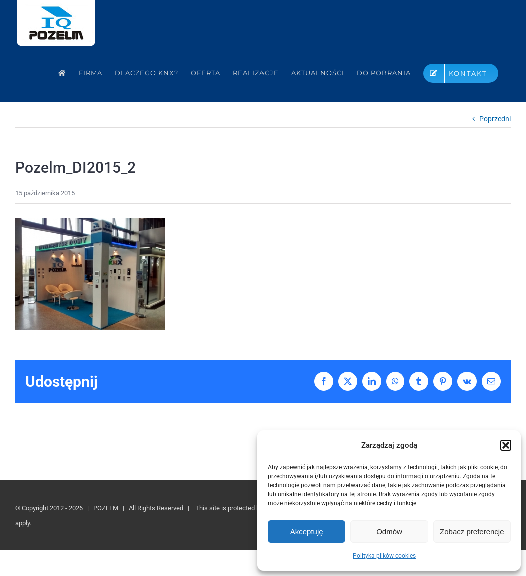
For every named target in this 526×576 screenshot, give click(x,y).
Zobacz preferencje (472, 531)
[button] (506, 445)
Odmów (389, 531)
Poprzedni (495, 119)
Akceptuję (306, 531)
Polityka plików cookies (384, 555)
